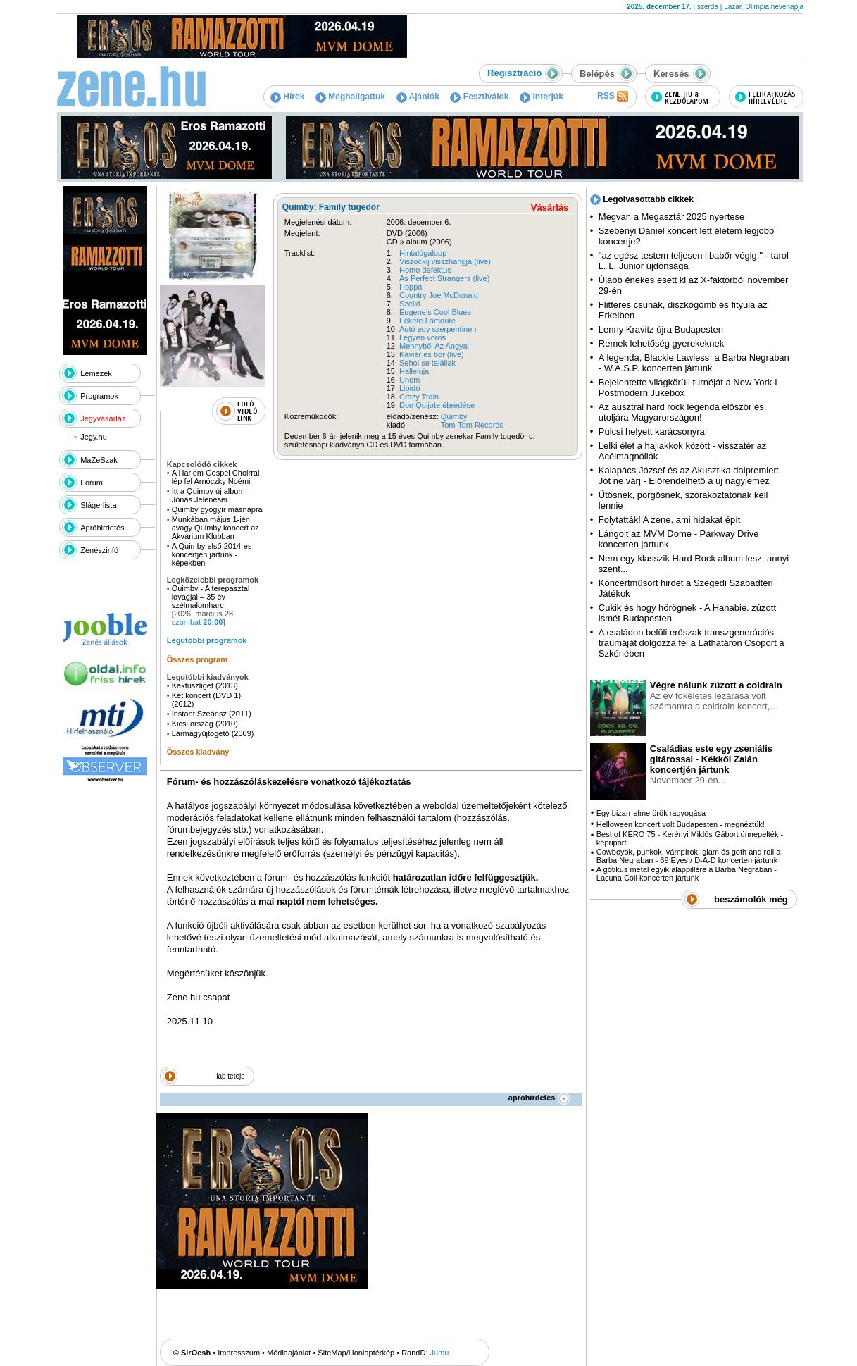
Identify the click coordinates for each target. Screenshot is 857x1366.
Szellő (409, 303)
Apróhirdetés (102, 527)
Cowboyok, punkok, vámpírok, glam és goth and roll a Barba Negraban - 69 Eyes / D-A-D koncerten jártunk (688, 855)
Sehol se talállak (427, 363)
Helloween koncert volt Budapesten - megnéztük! (680, 824)
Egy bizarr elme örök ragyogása (651, 813)
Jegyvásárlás (102, 418)
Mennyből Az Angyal (434, 346)
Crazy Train (419, 396)
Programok (99, 396)
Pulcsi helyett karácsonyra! (653, 431)
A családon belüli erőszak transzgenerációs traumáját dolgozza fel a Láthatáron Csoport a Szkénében (691, 643)
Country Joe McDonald (438, 295)
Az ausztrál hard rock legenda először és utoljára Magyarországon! (681, 412)
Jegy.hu (93, 437)
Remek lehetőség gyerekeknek (662, 343)
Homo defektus (425, 270)
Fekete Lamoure (427, 320)
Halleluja (414, 371)
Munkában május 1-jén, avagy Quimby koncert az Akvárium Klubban (215, 527)
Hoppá (410, 286)
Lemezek (96, 373)
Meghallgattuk (350, 96)
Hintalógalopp (422, 253)
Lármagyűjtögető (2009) (213, 733)
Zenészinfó (99, 550)
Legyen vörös (422, 337)
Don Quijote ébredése (437, 405)
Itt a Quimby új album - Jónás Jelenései (211, 495)
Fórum (91, 482)
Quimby (454, 416)
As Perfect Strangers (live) (444, 278)
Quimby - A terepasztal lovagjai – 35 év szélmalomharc (211, 596)
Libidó (409, 388)
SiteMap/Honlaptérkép (356, 1352)
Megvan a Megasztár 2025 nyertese (671, 216)
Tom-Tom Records (472, 425)
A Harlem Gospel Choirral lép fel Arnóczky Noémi (216, 476)
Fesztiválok (479, 96)
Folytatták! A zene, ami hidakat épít (670, 519)
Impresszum (239, 1352)
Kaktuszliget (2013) (205, 685)
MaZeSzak (99, 460)
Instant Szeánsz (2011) (211, 713)
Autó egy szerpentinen (437, 329)
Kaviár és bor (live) (431, 354)
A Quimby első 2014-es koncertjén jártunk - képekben (212, 554)
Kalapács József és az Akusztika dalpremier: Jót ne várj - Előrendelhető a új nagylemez (689, 475)
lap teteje (230, 1076)
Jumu (439, 1352)
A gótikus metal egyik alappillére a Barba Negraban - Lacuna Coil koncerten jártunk (686, 873)
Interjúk (541, 96)
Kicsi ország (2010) (205, 723)
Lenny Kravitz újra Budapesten (661, 329)
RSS (612, 96)
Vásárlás (550, 207)
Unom (409, 379)
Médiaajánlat (289, 1352)
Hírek (287, 96)
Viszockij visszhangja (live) (445, 261)
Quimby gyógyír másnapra (218, 509)
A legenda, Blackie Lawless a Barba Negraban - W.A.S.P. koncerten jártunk (694, 362)
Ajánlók (417, 96)
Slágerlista (98, 505)
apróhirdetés (539, 1097)
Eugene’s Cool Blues (435, 312)
